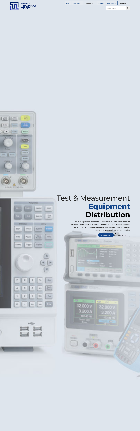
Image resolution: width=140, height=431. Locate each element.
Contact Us (111, 3)
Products (90, 3)
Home (68, 3)
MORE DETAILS (105, 235)
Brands (124, 3)
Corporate (77, 3)
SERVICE (101, 3)
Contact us (122, 235)
